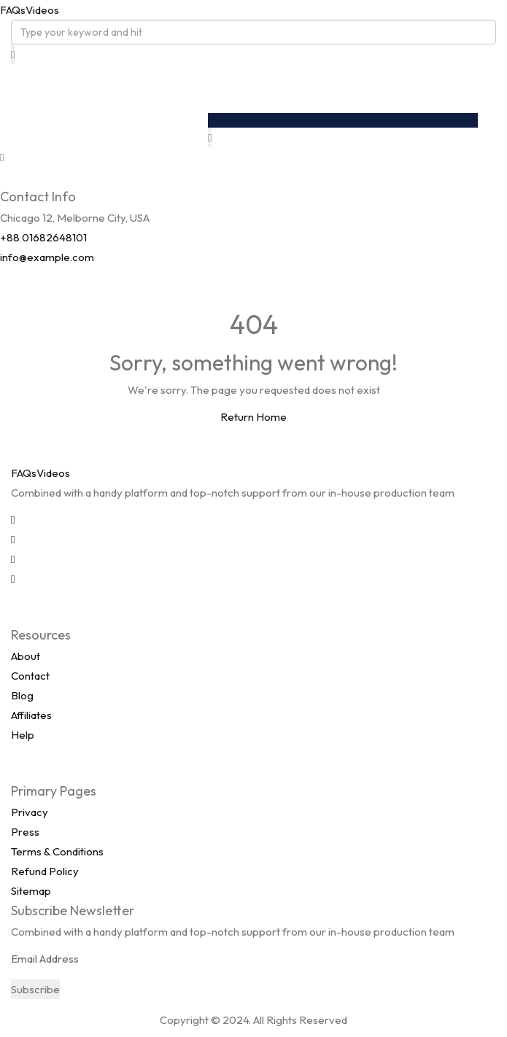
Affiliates (31, 715)
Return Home (253, 417)
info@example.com (47, 257)
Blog (22, 695)
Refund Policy (45, 871)
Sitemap (31, 891)
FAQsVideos (29, 10)
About (25, 656)
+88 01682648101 (43, 237)
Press (25, 832)
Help (22, 735)
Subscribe (35, 989)
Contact (30, 676)
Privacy (29, 812)
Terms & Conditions (57, 851)
